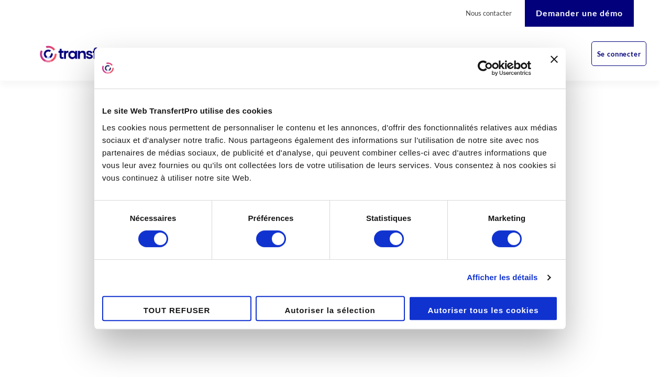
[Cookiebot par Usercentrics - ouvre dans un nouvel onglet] (485, 68)
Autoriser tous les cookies (483, 310)
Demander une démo (579, 13)
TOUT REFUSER (177, 310)
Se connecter (619, 54)
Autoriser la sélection (329, 310)
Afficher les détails (502, 277)
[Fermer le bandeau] (554, 68)
